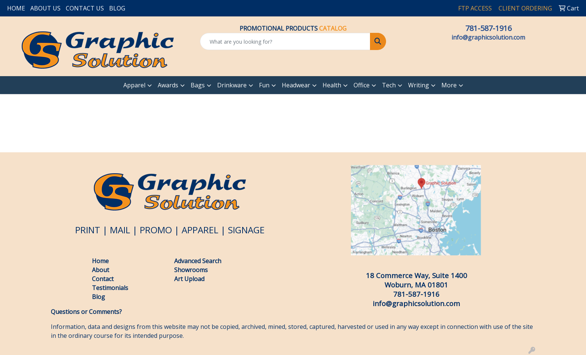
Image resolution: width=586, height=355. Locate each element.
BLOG (117, 8)
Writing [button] (418, 85)
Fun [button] (264, 85)
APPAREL (200, 230)
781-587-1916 (488, 28)
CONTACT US (85, 8)
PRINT (87, 230)
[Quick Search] (285, 41)
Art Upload (189, 279)
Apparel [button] (134, 85)
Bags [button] (198, 85)
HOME (16, 8)
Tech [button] (389, 85)
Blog (99, 297)
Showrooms (191, 270)
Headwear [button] (296, 85)
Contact (103, 279)
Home (100, 261)
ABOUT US (45, 8)
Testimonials (110, 288)
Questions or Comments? (86, 312)
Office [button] (362, 85)
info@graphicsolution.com (488, 37)
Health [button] (332, 85)
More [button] (449, 85)
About (100, 270)
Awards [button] (168, 85)
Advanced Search (197, 261)
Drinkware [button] (232, 85)
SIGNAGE (246, 230)
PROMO (156, 230)
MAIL (120, 230)
